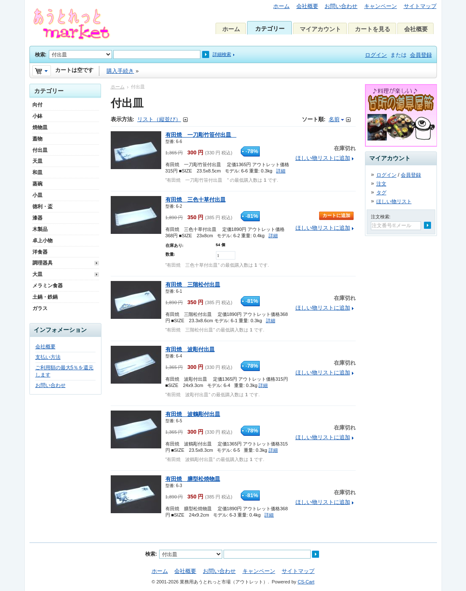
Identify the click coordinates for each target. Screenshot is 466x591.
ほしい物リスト (394, 201)
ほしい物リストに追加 (323, 158)
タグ (381, 193)
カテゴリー (270, 28)
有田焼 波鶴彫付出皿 (192, 414)
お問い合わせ (341, 6)
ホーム (281, 6)
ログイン (376, 55)
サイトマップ (420, 6)
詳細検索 (222, 54)
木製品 (40, 229)
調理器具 (42, 263)
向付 (37, 105)
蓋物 (37, 139)
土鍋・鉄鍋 (45, 297)
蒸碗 (37, 184)
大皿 (37, 274)
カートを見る (372, 29)
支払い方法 (48, 357)
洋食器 (40, 252)
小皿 (37, 195)
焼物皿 (40, 127)
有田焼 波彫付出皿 (190, 349)
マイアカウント (320, 29)
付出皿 (40, 150)
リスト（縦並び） (159, 119)
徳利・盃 (42, 206)
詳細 (280, 170)
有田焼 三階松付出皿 (192, 284)
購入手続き (120, 71)
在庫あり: (174, 245)
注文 (381, 184)
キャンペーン (380, 6)
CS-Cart (306, 581)
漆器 (37, 218)
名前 (334, 119)
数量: (170, 254)
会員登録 (421, 55)
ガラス (40, 308)
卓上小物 (42, 241)
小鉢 (37, 116)
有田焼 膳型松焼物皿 (192, 479)
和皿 (37, 172)
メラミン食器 (47, 286)
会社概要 (307, 6)
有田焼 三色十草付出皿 (195, 199)
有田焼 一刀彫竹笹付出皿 (201, 135)
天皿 (37, 161)
